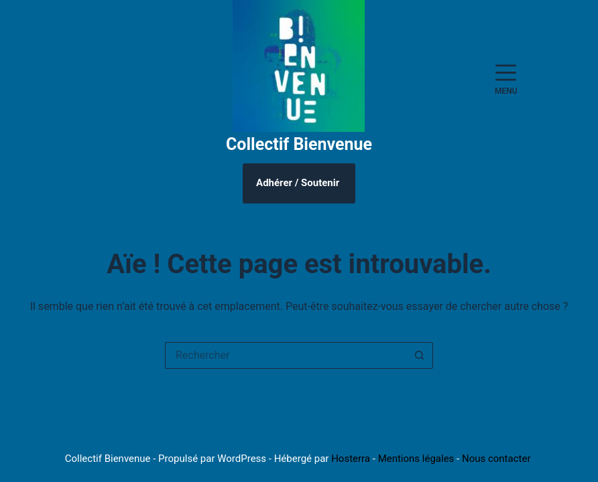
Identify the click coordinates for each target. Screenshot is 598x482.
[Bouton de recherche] (419, 355)
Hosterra (350, 459)
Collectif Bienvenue (299, 144)
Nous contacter (496, 459)
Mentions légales (416, 459)
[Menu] (506, 78)
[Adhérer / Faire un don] (299, 183)
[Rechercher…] (285, 355)
